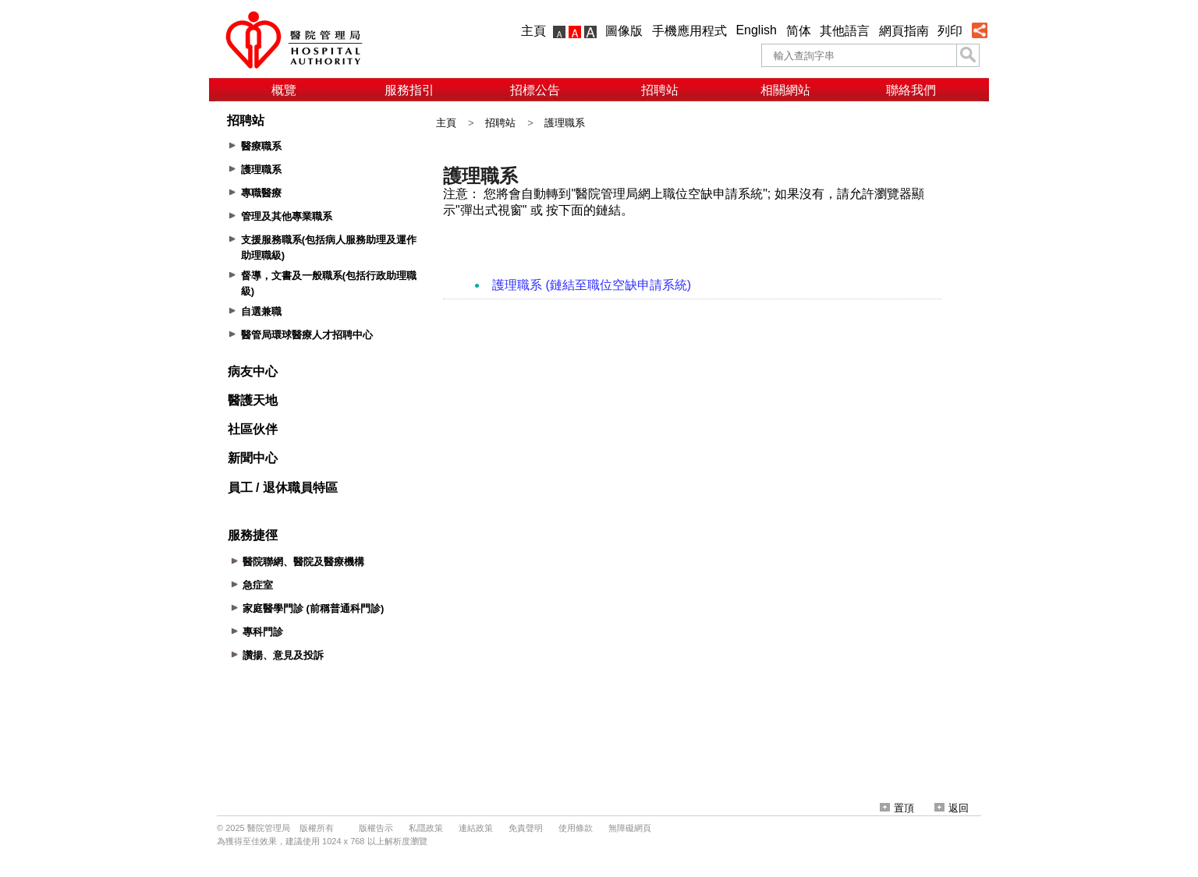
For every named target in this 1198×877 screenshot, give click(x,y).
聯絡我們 (911, 90)
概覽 (283, 90)
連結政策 (476, 828)
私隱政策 (426, 828)
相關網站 (785, 90)
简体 (798, 30)
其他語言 (845, 30)
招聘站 (660, 90)
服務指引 (409, 90)
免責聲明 (526, 828)
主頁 (533, 30)
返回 (951, 808)
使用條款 (575, 828)
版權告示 (376, 828)
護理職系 (564, 123)
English (755, 30)
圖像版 (624, 30)
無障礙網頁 (629, 828)
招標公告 (535, 90)
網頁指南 (904, 30)
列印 (949, 30)
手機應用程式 (689, 30)
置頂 (897, 808)
